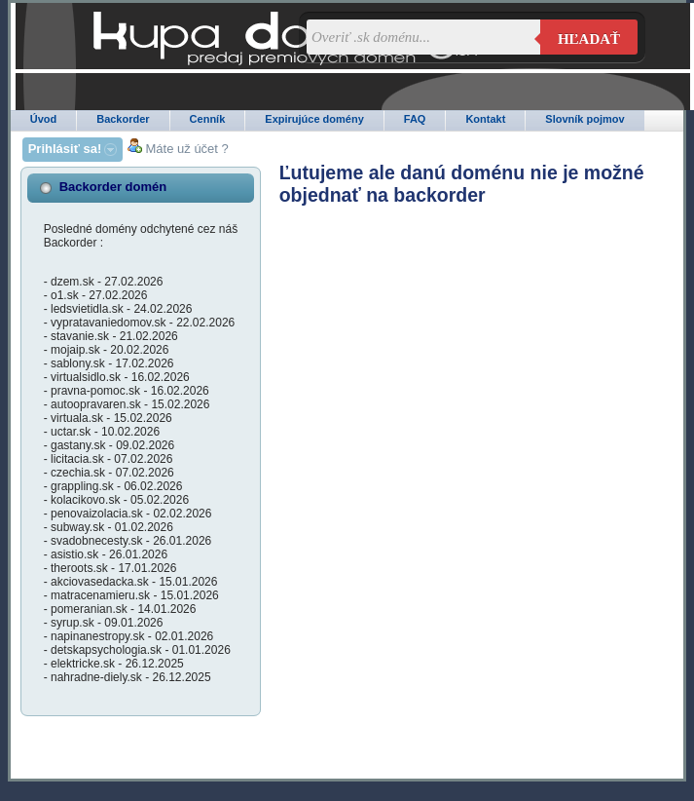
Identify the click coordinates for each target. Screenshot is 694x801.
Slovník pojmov (584, 119)
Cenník (208, 119)
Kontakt (485, 119)
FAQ (415, 119)
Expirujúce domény (314, 119)
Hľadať (589, 39)
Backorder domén (113, 186)
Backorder (122, 119)
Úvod (43, 119)
